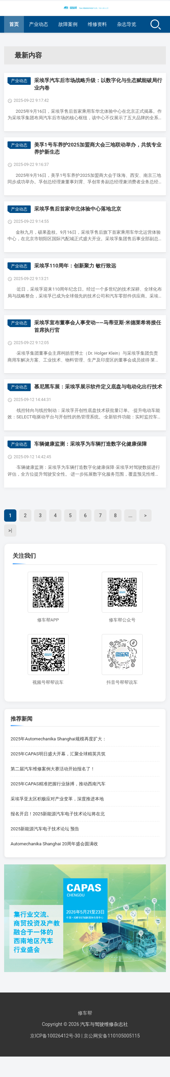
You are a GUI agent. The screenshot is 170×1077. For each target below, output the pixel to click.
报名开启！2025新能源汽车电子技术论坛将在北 (58, 813)
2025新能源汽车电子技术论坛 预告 (45, 828)
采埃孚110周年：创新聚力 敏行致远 (75, 266)
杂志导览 (126, 24)
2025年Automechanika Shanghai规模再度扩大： (59, 738)
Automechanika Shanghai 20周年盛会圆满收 (54, 843)
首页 (14, 24)
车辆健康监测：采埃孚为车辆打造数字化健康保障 (90, 444)
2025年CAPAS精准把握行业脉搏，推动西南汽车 (58, 783)
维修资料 (97, 24)
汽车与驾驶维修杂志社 (104, 1024)
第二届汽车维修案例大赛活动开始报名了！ (53, 768)
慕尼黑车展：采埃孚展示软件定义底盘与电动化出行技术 (98, 387)
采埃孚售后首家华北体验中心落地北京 (77, 209)
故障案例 (67, 24)
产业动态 (38, 24)
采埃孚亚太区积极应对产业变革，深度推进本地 (57, 798)
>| (10, 530)
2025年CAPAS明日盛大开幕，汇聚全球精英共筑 (58, 753)
